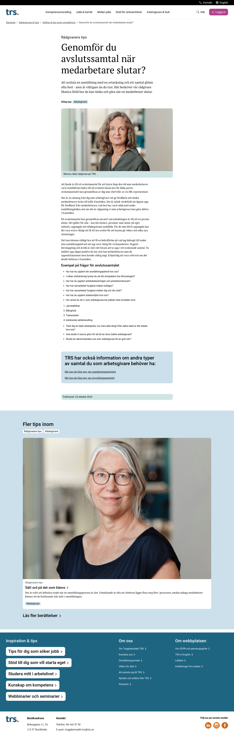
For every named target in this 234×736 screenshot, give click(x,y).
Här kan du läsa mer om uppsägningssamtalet (90, 371)
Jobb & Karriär (84, 12)
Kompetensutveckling (58, 12)
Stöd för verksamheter (129, 12)
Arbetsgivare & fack (158, 12)
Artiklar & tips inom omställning (59, 22)
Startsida (10, 22)
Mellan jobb (104, 12)
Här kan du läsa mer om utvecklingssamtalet (90, 378)
